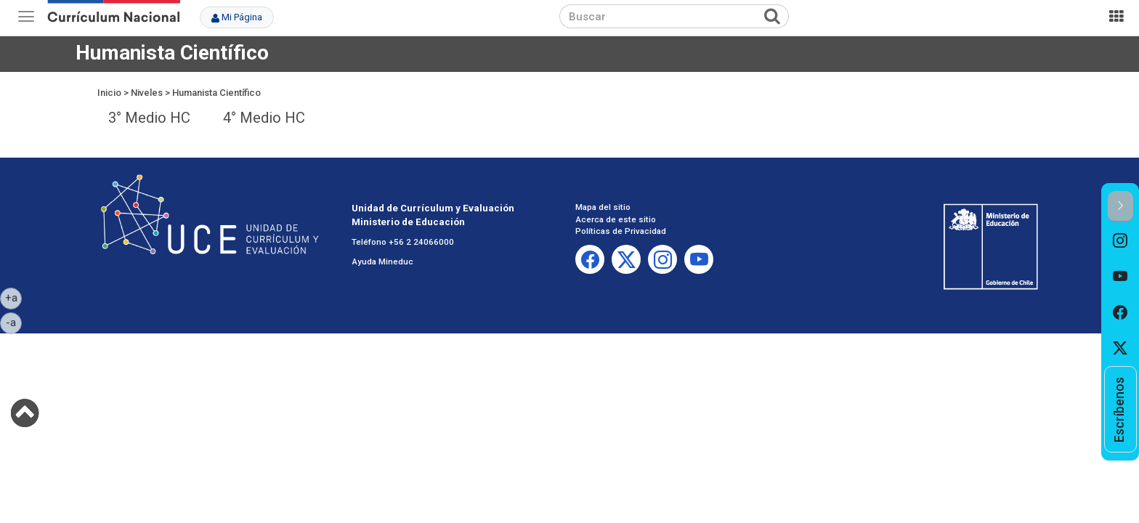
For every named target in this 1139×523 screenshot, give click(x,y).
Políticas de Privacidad (620, 231)
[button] (1120, 206)
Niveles (147, 92)
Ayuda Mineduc (382, 261)
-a (14, 322)
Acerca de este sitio (615, 219)
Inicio (109, 92)
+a (14, 297)
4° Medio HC (264, 117)
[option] (1120, 240)
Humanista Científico (216, 92)
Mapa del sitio (603, 207)
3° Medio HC (149, 117)
